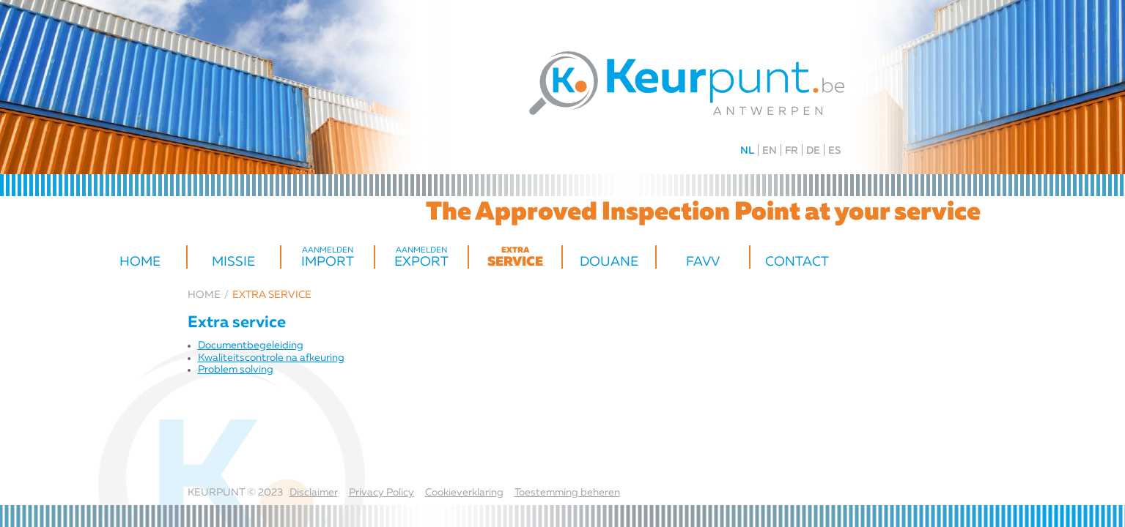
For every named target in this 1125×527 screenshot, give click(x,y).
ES (834, 151)
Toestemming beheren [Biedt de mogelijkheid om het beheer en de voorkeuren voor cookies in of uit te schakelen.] (567, 492)
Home (140, 262)
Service (515, 258)
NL (747, 151)
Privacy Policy (381, 492)
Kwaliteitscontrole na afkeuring (271, 358)
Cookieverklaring (464, 492)
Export (421, 258)
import (327, 258)
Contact (797, 262)
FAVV (703, 262)
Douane (609, 262)
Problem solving (235, 370)
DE (813, 151)
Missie (233, 262)
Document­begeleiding (250, 345)
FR (791, 151)
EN (769, 151)
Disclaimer (313, 492)
